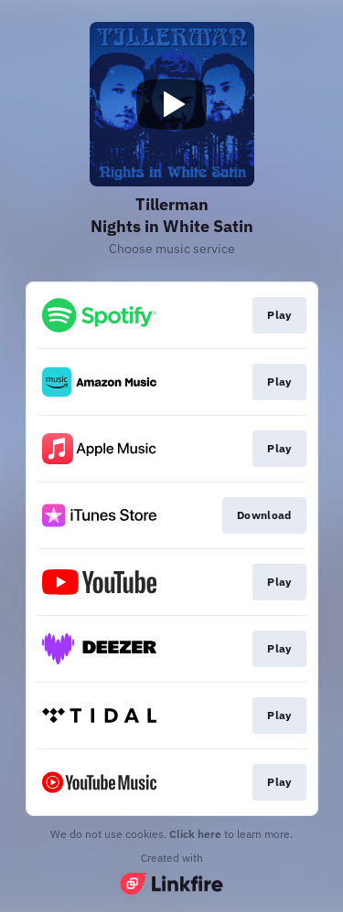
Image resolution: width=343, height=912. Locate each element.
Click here (195, 834)
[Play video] (172, 104)
